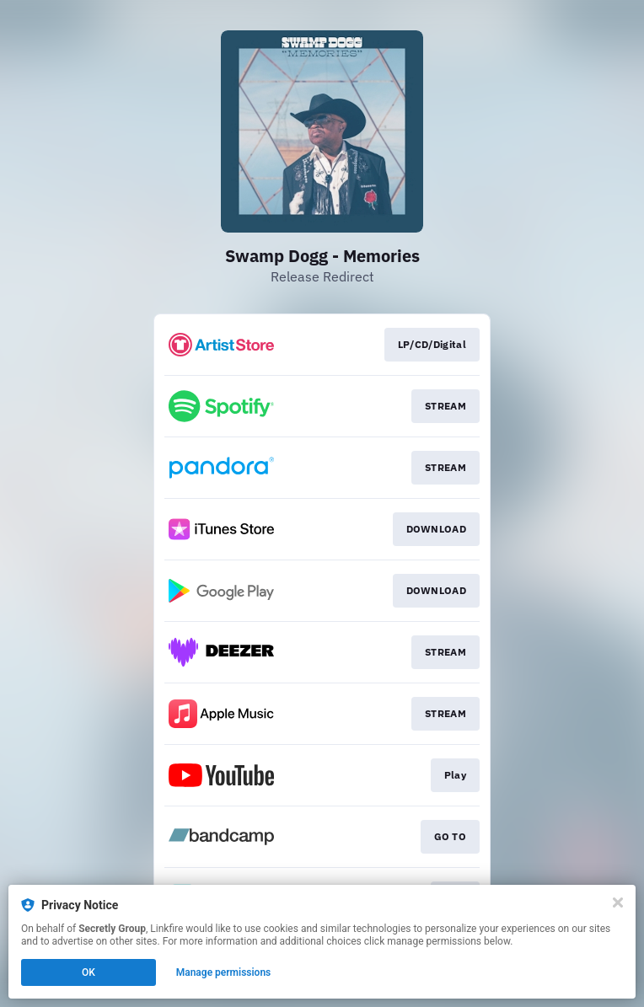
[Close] (617, 902)
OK (88, 972)
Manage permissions (223, 972)
